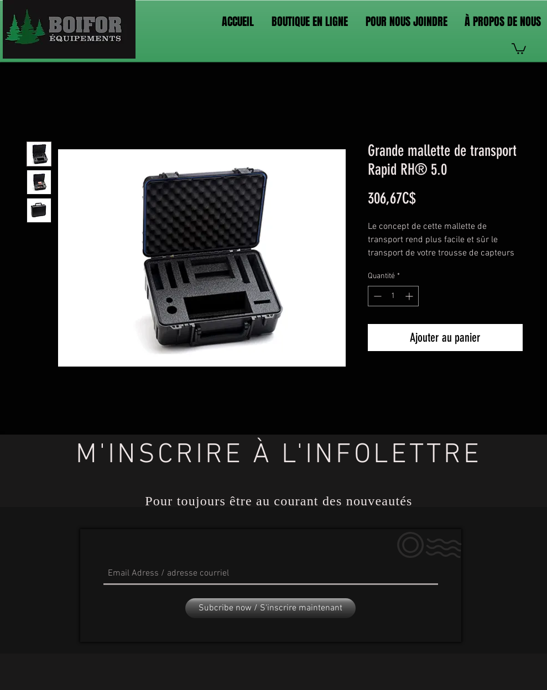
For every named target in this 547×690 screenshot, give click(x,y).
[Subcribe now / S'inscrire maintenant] (270, 608)
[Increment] (410, 296)
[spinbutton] (393, 296)
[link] (519, 48)
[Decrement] (376, 296)
